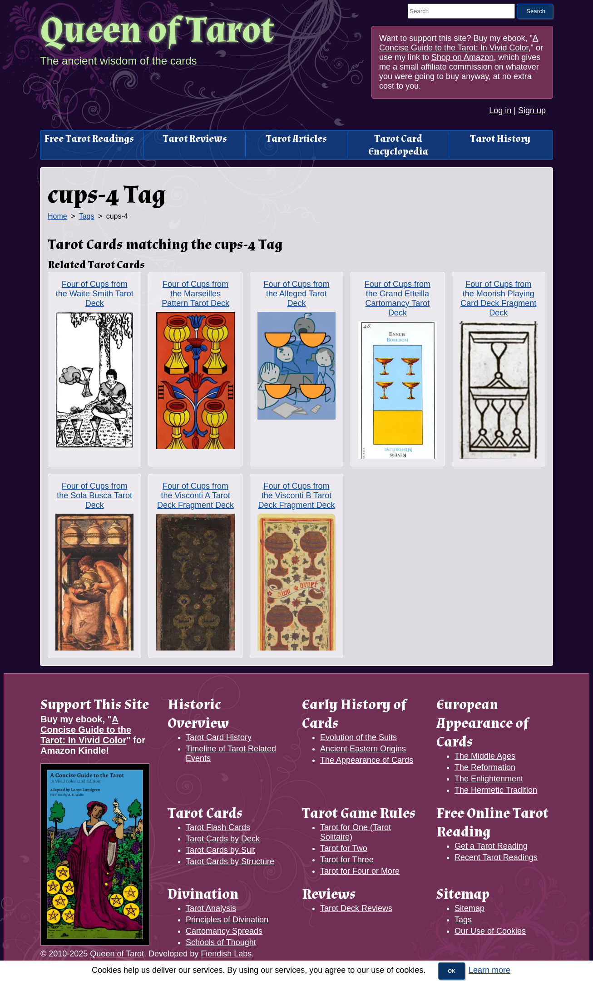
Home (57, 216)
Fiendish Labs (226, 953)
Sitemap (469, 908)
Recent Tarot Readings (496, 857)
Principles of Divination (227, 919)
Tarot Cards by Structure (230, 861)
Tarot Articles (296, 138)
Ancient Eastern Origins (363, 748)
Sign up (532, 110)
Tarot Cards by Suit (220, 850)
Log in (500, 110)
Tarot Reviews (195, 138)
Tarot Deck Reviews (356, 908)
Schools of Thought (221, 942)
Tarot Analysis (211, 908)
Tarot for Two (343, 848)
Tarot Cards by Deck (223, 838)
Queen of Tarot (157, 31)
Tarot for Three (347, 859)
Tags (86, 216)
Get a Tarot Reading (491, 846)
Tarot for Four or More (360, 871)
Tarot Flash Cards (218, 827)
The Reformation (485, 767)
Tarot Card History (219, 737)
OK (451, 971)
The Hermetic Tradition (496, 790)
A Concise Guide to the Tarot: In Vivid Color (458, 43)
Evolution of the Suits (358, 737)
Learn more (489, 970)
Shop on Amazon (462, 57)
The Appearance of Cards (366, 760)
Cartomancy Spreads (224, 931)
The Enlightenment (489, 778)
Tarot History (500, 138)
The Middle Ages (485, 756)
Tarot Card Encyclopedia (398, 145)
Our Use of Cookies (490, 931)
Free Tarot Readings (89, 138)
